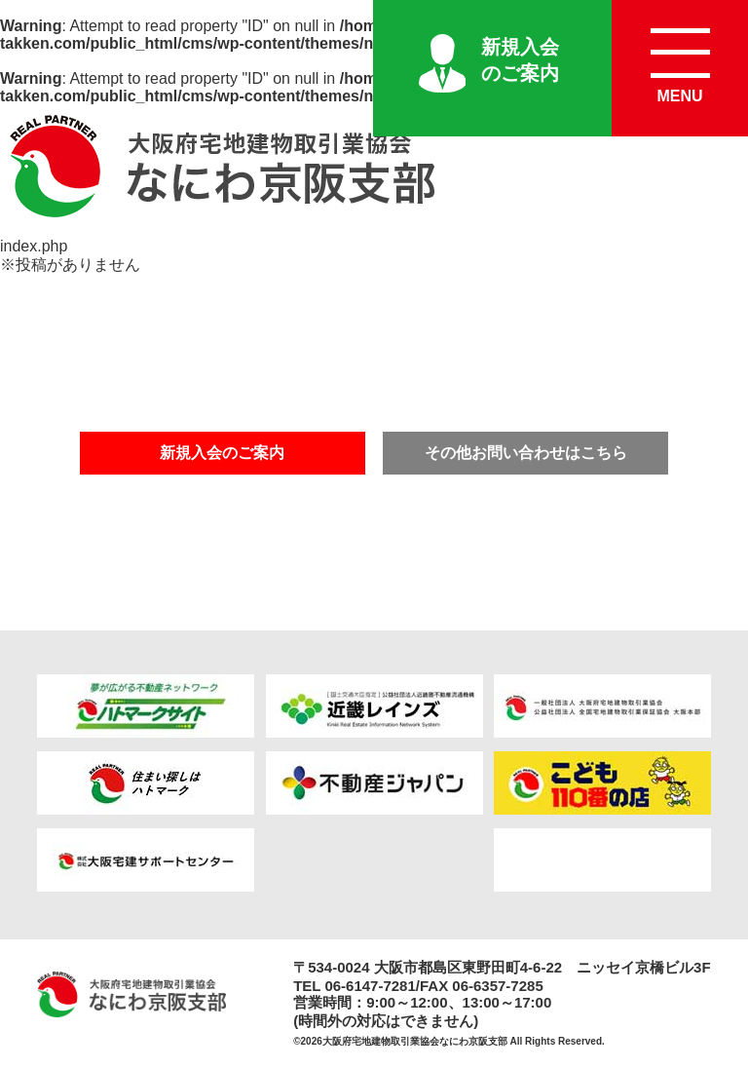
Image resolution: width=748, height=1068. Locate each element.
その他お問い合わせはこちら (526, 452)
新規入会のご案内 (520, 60)
